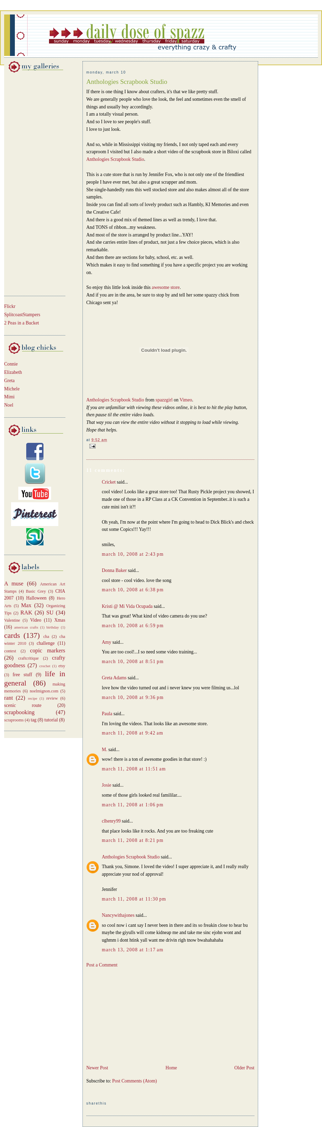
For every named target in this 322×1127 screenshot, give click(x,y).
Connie (11, 364)
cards (12, 635)
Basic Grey (36, 591)
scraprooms (14, 720)
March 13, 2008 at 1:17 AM (133, 949)
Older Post (244, 1067)
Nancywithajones (118, 915)
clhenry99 (111, 821)
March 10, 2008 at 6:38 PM (133, 589)
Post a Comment (101, 965)
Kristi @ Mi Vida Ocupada (127, 606)
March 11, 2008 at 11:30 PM (134, 899)
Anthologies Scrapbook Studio (126, 81)
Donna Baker (114, 570)
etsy (61, 665)
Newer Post (97, 1067)
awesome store (166, 287)
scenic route (22, 705)
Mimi (9, 396)
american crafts (26, 627)
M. (104, 749)
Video (35, 620)
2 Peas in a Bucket (21, 323)
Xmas (59, 620)
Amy (106, 642)
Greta (9, 380)
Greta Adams (114, 677)
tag (34, 719)
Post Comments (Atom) (134, 1081)
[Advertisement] (25, 182)
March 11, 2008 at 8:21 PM (133, 840)
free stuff (22, 674)
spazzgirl (164, 399)
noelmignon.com (44, 691)
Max (26, 605)
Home (171, 1067)
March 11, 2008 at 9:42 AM (132, 733)
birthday (52, 627)
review (52, 698)
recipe (32, 698)
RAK (26, 612)
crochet (44, 666)
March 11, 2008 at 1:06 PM (133, 804)
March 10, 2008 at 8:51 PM (133, 661)
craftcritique (28, 658)
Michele (12, 388)
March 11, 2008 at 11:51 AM (134, 768)
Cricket (109, 482)
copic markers (47, 650)
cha (46, 636)
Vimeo (185, 399)
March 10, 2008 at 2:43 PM (133, 554)
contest (10, 651)
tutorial (51, 719)
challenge (46, 643)
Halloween (36, 598)
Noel (8, 405)
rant (8, 697)
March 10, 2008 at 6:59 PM (133, 625)
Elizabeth (13, 372)
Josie (106, 785)
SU (49, 612)
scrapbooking (19, 712)
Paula (107, 713)
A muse (13, 583)
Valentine (12, 620)
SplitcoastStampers (22, 314)
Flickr (10, 306)
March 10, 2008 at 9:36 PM (133, 697)
